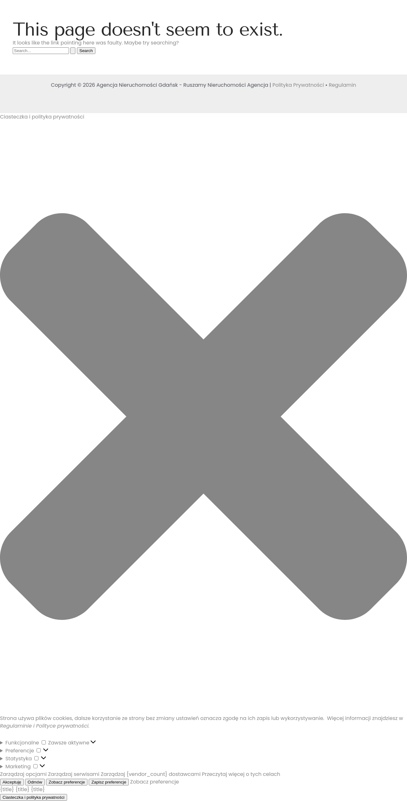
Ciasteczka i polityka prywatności (34, 797)
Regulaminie (16, 726)
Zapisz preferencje (108, 782)
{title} (7, 789)
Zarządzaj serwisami (74, 774)
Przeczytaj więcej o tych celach (241, 774)
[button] (203, 418)
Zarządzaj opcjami (23, 774)
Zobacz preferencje (67, 782)
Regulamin (342, 85)
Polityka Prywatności (298, 85)
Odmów (35, 782)
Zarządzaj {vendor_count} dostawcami (151, 774)
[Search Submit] (72, 50)
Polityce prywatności (62, 726)
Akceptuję (12, 782)
